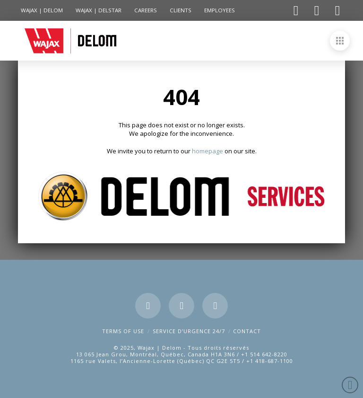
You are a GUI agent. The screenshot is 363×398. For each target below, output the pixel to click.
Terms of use (123, 331)
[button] (340, 41)
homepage (208, 151)
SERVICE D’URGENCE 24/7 (189, 331)
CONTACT (247, 331)
